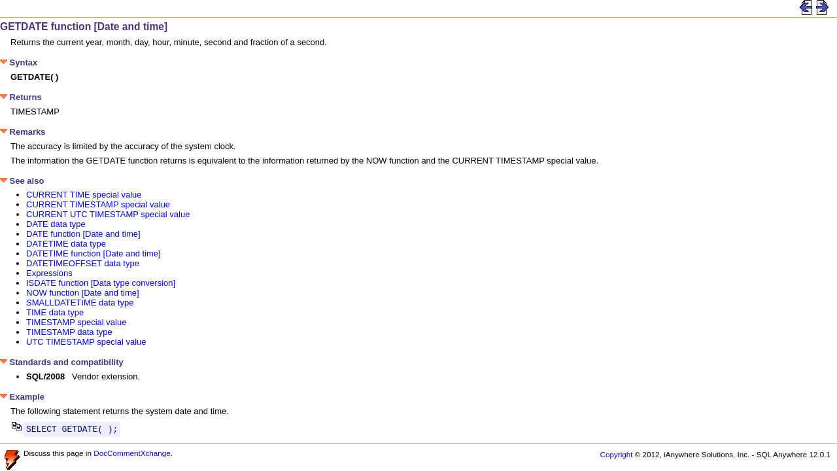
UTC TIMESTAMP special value (86, 342)
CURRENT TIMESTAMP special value (98, 204)
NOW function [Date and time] (82, 293)
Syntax (18, 62)
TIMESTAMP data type (69, 332)
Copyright (616, 456)
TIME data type (55, 312)
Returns (21, 97)
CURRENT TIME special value (84, 195)
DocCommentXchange (132, 455)
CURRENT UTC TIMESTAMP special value (108, 214)
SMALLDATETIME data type (80, 302)
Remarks (23, 132)
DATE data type (56, 224)
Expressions (49, 273)
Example (22, 397)
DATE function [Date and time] (83, 234)
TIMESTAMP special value (76, 322)
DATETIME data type (66, 244)
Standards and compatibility (62, 362)
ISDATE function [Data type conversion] (100, 283)
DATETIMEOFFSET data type (82, 263)
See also (22, 181)
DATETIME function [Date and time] (93, 253)
